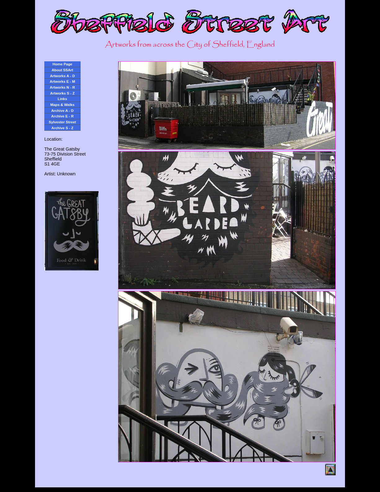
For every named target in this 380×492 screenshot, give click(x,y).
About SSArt (62, 70)
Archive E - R (62, 116)
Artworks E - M (62, 81)
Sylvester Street (62, 122)
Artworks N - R (62, 87)
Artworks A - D (62, 76)
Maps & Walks (62, 105)
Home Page (62, 64)
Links (62, 99)
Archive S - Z (62, 128)
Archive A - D (62, 110)
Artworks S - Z (62, 93)
